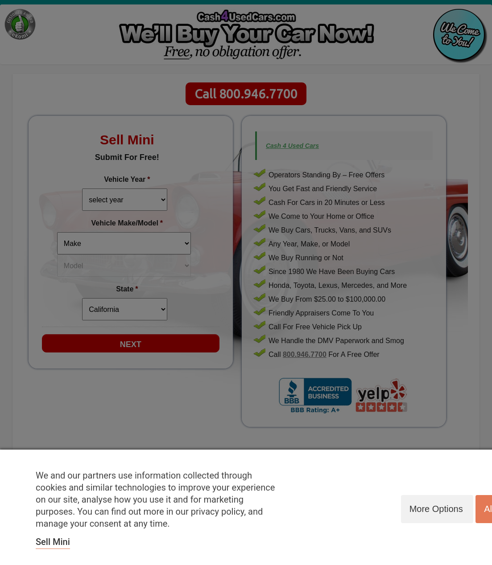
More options (434, 508)
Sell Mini (53, 541)
